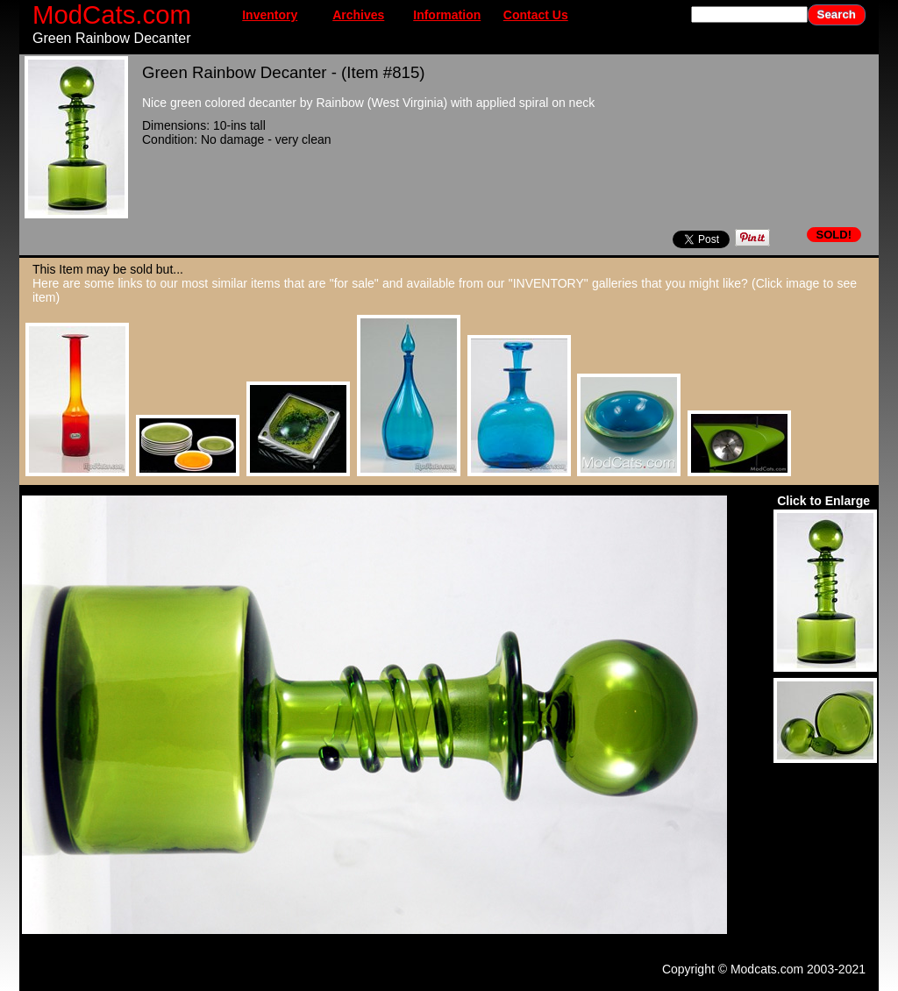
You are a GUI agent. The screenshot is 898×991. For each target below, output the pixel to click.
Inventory (269, 15)
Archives (358, 15)
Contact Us (535, 15)
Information (447, 15)
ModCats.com (111, 14)
